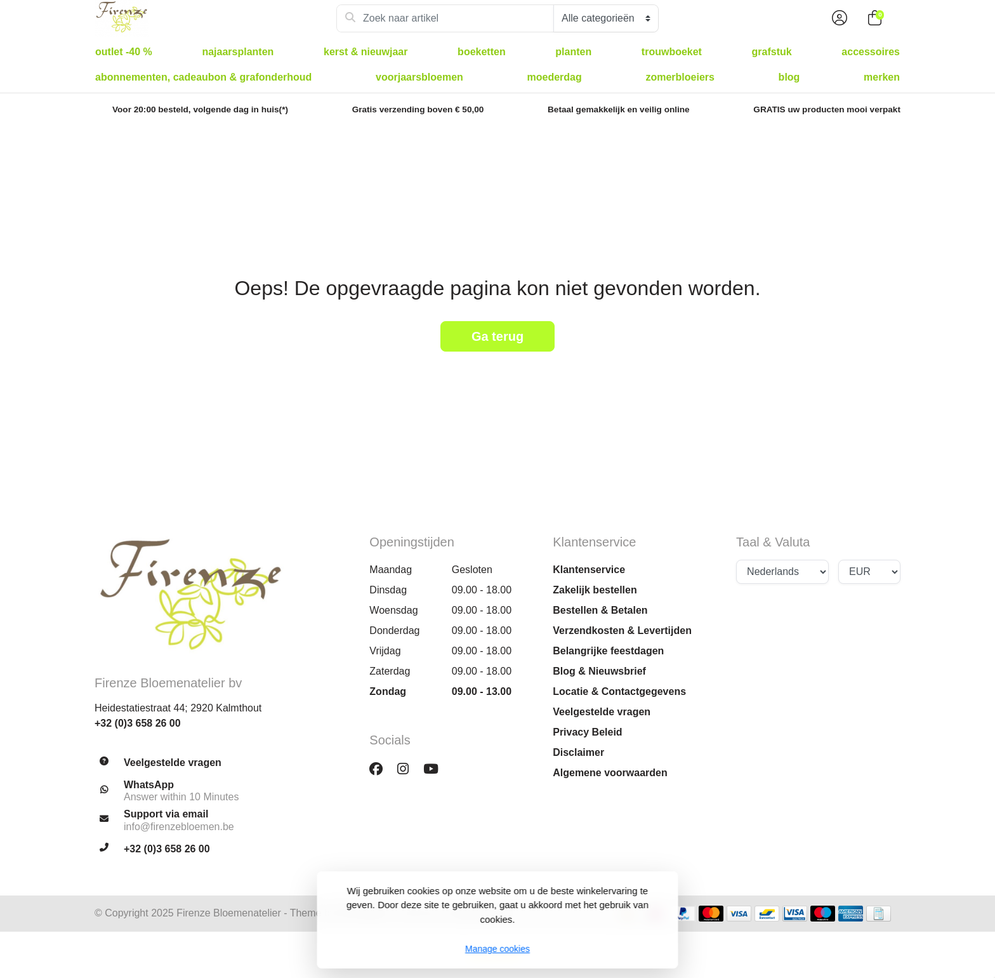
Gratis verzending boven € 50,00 (418, 109)
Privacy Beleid (587, 732)
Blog (789, 77)
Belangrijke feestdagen (608, 650)
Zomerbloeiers (679, 77)
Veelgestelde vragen (601, 711)
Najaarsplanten (237, 51)
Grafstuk (772, 51)
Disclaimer (578, 752)
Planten (573, 51)
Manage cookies (497, 949)
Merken (882, 77)
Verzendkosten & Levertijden (622, 630)
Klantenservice (589, 569)
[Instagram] (408, 768)
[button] (837, 18)
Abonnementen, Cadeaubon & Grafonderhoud (203, 77)
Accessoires (870, 51)
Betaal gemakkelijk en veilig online (619, 109)
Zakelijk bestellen (595, 590)
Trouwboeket (672, 51)
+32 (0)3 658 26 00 (138, 723)
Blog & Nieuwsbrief (599, 671)
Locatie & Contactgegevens (619, 691)
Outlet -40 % (123, 51)
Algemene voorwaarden (610, 772)
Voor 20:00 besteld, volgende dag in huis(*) (200, 109)
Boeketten (482, 51)
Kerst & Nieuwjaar (366, 51)
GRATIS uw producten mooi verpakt (826, 109)
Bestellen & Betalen (600, 610)
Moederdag (554, 77)
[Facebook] (381, 768)
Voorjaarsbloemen (419, 77)
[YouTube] (436, 768)
